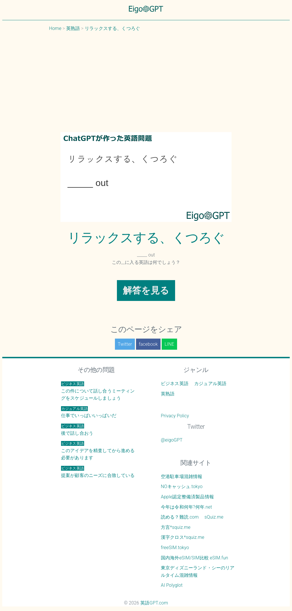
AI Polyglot (171, 585)
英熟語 (168, 393)
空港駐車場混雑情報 (181, 476)
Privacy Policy (175, 415)
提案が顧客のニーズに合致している (98, 472)
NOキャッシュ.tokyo (181, 486)
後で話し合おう (77, 430)
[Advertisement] (146, 82)
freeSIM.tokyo (175, 547)
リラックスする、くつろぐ (146, 237)
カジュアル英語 (210, 383)
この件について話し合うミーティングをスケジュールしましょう (98, 391)
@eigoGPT (171, 440)
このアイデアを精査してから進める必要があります (98, 450)
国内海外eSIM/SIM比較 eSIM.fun (194, 558)
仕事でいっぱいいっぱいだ (88, 412)
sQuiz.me (214, 517)
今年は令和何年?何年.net (186, 507)
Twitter (125, 344)
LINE (169, 344)
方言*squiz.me (175, 527)
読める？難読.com (180, 517)
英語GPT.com (154, 603)
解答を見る (146, 290)
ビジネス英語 (174, 383)
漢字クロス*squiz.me (182, 537)
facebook (148, 344)
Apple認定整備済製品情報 (187, 496)
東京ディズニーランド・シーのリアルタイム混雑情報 (198, 571)
